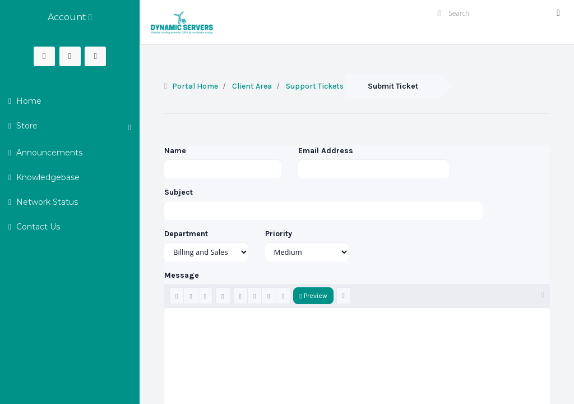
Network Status (46, 202)
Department (186, 233)
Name (175, 150)
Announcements (48, 153)
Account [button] (70, 17)
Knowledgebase (47, 177)
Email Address (325, 150)
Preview (313, 296)
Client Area (252, 86)
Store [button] (72, 126)
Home (27, 101)
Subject (178, 192)
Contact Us (37, 227)
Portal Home (195, 86)
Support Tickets (315, 86)
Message (181, 275)
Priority (278, 233)
